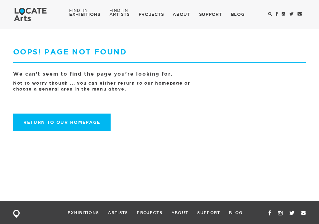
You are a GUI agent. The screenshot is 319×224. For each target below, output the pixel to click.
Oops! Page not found (70, 52)
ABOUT (181, 14)
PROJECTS (151, 14)
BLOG (238, 14)
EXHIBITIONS (85, 14)
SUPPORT (210, 14)
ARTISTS (119, 14)
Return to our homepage (61, 122)
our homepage (163, 83)
